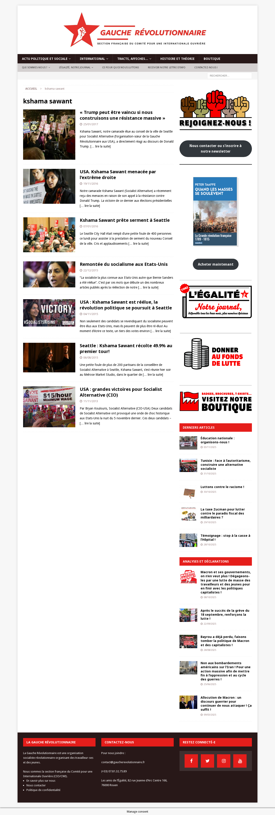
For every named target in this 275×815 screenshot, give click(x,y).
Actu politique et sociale (45, 59)
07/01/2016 (90, 226)
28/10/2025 (210, 544)
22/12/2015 (90, 270)
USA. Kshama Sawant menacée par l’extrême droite (118, 174)
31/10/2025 (210, 473)
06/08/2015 (90, 357)
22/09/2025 (210, 623)
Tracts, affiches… (132, 59)
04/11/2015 (90, 314)
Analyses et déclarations (206, 561)
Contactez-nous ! (205, 67)
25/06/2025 (210, 684)
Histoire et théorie (177, 59)
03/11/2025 (210, 447)
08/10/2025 (210, 597)
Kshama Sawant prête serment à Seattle (125, 220)
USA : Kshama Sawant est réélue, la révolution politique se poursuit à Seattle (126, 305)
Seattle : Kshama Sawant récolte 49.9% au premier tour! (126, 348)
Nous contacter (36, 785)
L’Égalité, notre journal (75, 67)
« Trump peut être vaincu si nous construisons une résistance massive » (122, 115)
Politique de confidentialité (43, 790)
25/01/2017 (90, 124)
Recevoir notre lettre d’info (167, 67)
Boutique (212, 59)
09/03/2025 (210, 714)
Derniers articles (199, 427)
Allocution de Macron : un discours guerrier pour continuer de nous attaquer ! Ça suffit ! (226, 703)
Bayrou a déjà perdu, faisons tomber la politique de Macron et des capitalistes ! (225, 641)
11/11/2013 (90, 401)
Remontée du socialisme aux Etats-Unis (124, 264)
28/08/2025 (210, 650)
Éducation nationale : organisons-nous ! (218, 440)
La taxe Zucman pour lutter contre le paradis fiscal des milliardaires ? (223, 513)
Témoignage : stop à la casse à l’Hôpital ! (225, 537)
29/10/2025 (210, 522)
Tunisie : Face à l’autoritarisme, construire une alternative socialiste (226, 464)
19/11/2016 (90, 183)
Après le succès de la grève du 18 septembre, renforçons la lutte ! (225, 614)
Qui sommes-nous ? (34, 67)
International (92, 59)
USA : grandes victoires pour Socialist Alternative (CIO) (121, 392)
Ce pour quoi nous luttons (120, 67)
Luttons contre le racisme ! (222, 487)
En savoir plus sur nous (40, 780)
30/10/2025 (210, 491)
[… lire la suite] (100, 146)
